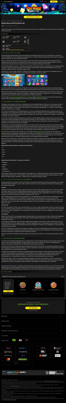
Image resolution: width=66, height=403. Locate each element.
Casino (5, 60)
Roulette (3, 133)
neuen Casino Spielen (16, 97)
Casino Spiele (41, 131)
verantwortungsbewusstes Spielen (9, 399)
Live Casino (29, 97)
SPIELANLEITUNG (8, 25)
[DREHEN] (8, 291)
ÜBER (3, 25)
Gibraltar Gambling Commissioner (51, 381)
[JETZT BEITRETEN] (33, 308)
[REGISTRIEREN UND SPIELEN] (33, 17)
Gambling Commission (15, 386)
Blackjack (39, 97)
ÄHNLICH (15, 25)
